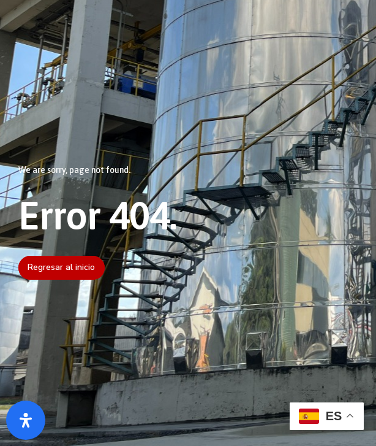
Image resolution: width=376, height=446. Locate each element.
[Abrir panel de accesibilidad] (25, 420)
